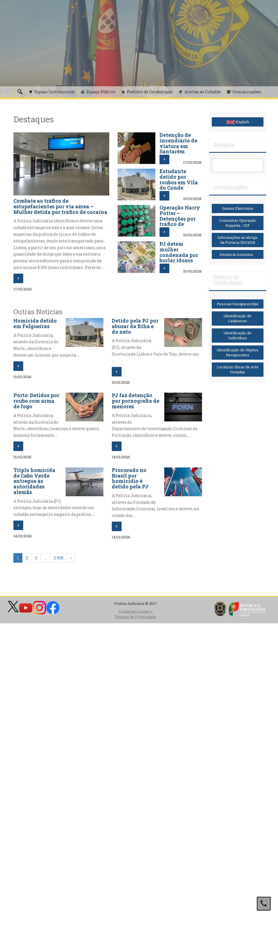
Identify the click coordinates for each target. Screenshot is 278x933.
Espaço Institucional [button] (54, 91)
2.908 (58, 557)
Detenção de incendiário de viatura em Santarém (178, 143)
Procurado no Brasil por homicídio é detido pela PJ (130, 478)
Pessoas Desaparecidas (237, 303)
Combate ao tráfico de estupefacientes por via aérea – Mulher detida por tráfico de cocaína (60, 206)
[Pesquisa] (20, 91)
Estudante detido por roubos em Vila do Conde (179, 179)
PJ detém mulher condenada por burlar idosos (179, 252)
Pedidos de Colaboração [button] (150, 91)
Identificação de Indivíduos (237, 335)
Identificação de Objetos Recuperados (237, 352)
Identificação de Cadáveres (237, 318)
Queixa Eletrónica (237, 208)
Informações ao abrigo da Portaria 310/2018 (237, 240)
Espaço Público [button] (100, 91)
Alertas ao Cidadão (202, 91)
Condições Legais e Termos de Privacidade (135, 614)
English (237, 121)
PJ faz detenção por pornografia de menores (135, 401)
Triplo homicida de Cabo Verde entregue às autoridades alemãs (34, 481)
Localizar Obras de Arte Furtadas (237, 369)
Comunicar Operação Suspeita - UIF (237, 223)
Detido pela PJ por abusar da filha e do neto (135, 326)
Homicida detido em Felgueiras (35, 323)
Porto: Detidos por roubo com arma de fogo (36, 401)
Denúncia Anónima (237, 254)
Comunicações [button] (246, 91)
